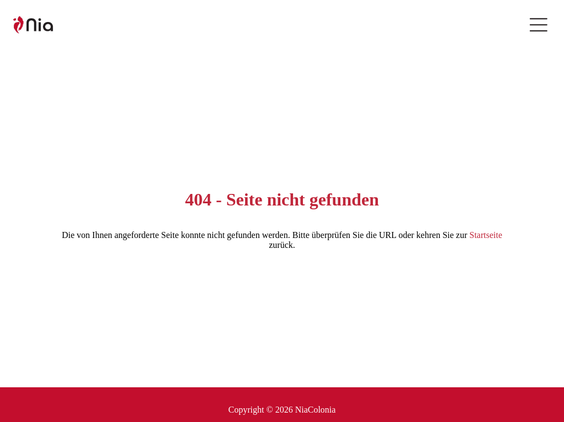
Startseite (485, 235)
